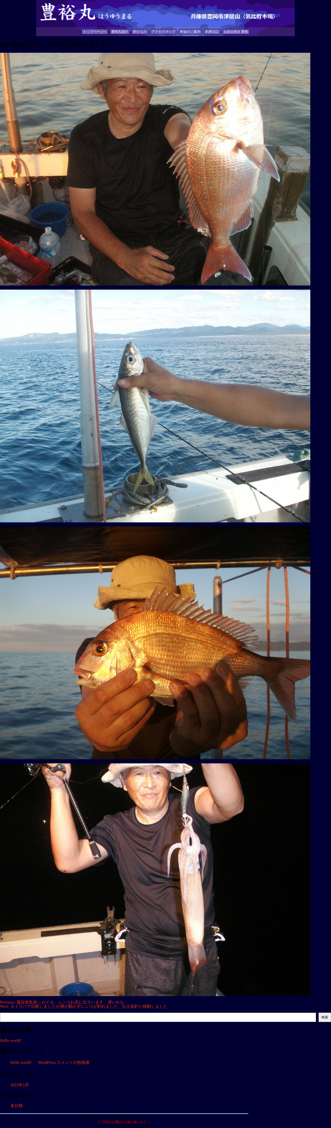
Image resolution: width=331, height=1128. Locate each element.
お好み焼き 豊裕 (236, 32)
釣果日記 (212, 32)
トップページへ (95, 32)
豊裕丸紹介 (119, 32)
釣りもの (140, 32)
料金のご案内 (190, 32)
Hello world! (10, 1040)
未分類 (16, 1105)
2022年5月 (19, 1085)
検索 (4, 1010)
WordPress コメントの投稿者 (64, 1062)
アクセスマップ (163, 32)
